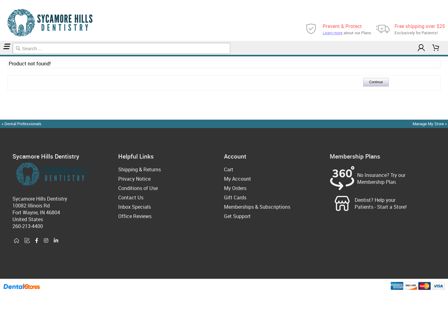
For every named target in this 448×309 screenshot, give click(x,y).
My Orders (235, 188)
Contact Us (130, 197)
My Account (237, 178)
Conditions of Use (138, 188)
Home (1, 55)
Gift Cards (235, 197)
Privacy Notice (134, 178)
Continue (376, 82)
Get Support (237, 216)
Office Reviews (135, 216)
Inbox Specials (134, 206)
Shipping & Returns (139, 169)
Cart (228, 169)
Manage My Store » (430, 123)
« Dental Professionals (21, 123)
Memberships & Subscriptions (257, 206)
